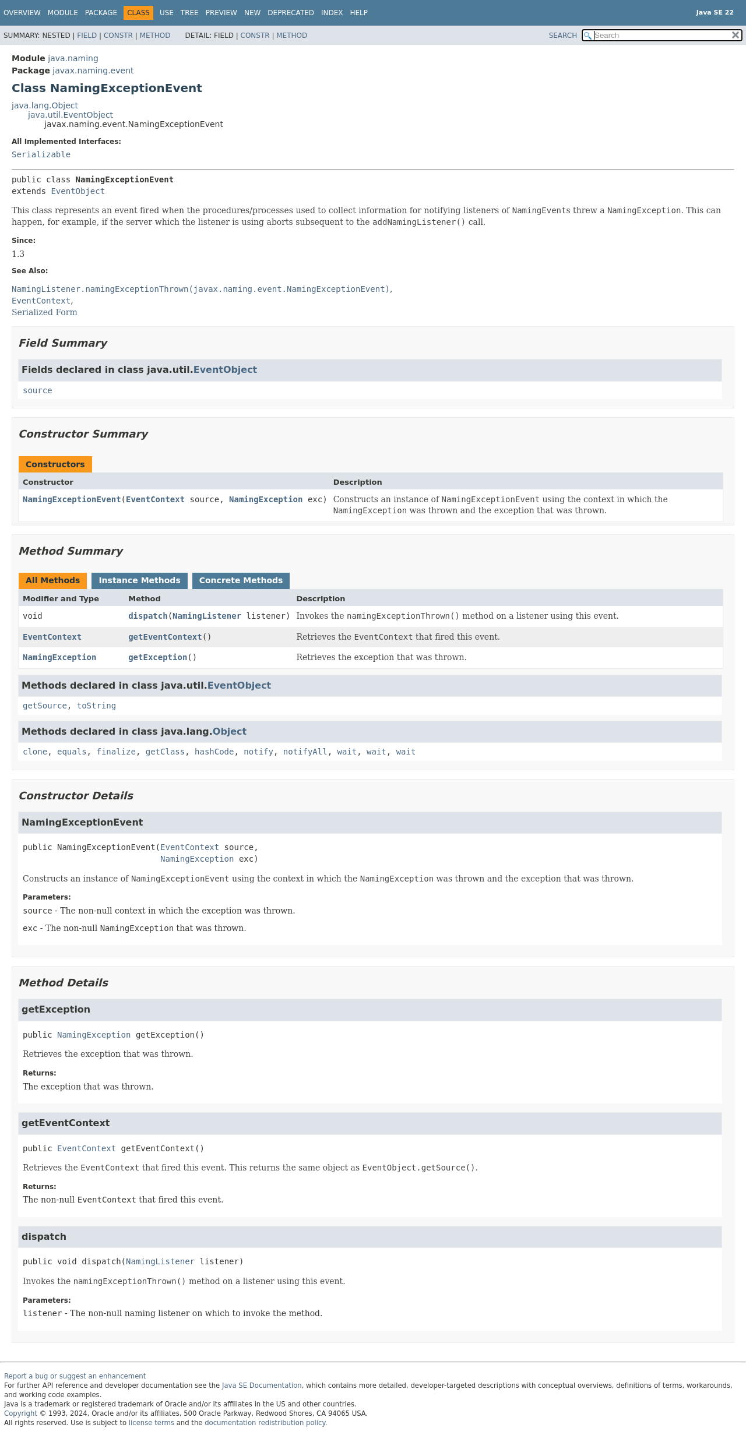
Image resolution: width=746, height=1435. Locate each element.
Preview (221, 13)
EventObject (78, 191)
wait (347, 751)
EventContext (155, 499)
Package (101, 13)
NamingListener (207, 615)
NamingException (265, 499)
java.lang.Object (45, 105)
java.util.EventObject (70, 114)
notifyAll (305, 751)
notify (258, 751)
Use (167, 13)
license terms (151, 1423)
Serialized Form (45, 312)
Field (87, 35)
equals (72, 751)
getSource (45, 705)
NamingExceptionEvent (72, 499)
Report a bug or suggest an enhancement (75, 1376)
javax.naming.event (92, 70)
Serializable (41, 154)
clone (35, 751)
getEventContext (165, 636)
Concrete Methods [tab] (241, 580)
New (252, 13)
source (37, 390)
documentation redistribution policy (265, 1423)
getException (157, 657)
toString (96, 705)
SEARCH (563, 35)
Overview (22, 13)
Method (155, 35)
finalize (115, 751)
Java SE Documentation (262, 1385)
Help (359, 13)
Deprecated (291, 13)
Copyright (20, 1413)
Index (332, 13)
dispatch (147, 615)
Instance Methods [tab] (139, 580)
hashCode (214, 751)
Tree (190, 13)
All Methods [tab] (53, 580)
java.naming (73, 58)
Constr (118, 35)
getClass (165, 751)
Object (230, 731)
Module (63, 13)
